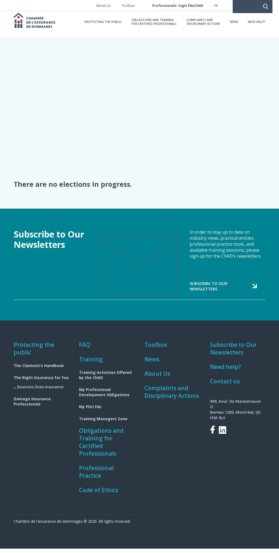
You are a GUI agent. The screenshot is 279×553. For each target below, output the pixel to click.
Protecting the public (34, 352)
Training (91, 363)
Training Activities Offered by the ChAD (105, 379)
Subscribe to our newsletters (209, 290)
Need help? (225, 371)
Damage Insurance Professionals (32, 406)
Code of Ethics (98, 494)
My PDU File (90, 411)
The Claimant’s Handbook (39, 369)
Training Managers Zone (103, 423)
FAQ (84, 349)
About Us (157, 378)
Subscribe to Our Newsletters (233, 352)
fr (216, 5)
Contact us (225, 385)
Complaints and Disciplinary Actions (171, 396)
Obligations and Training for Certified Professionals (101, 446)
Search (236, 5)
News (151, 363)
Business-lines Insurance (40, 391)
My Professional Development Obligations (104, 396)
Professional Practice (96, 476)
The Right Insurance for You (41, 381)
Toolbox (155, 349)
